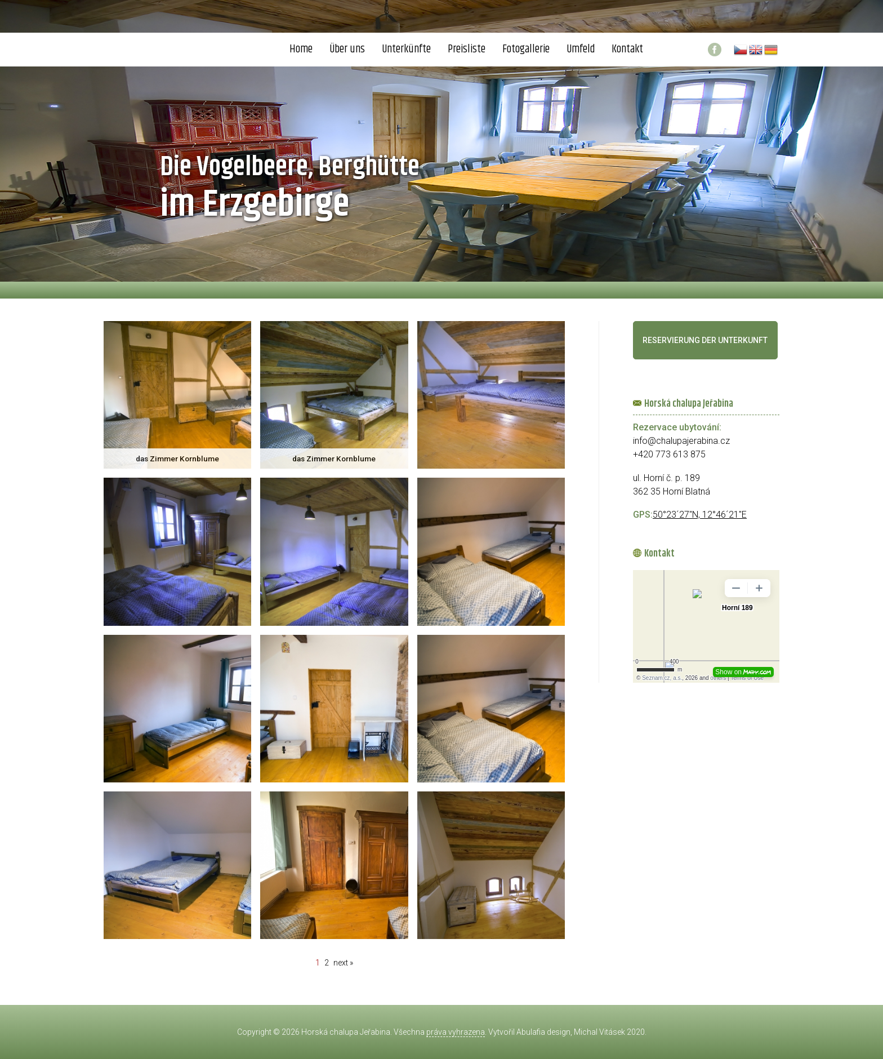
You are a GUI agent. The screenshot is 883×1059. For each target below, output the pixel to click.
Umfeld (581, 49)
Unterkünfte (406, 49)
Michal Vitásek (599, 1031)
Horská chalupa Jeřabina (345, 1031)
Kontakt (627, 49)
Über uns (347, 49)
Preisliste (466, 49)
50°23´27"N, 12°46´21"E (700, 514)
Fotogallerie (526, 49)
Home (301, 49)
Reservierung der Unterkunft (705, 340)
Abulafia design (543, 1031)
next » (343, 962)
